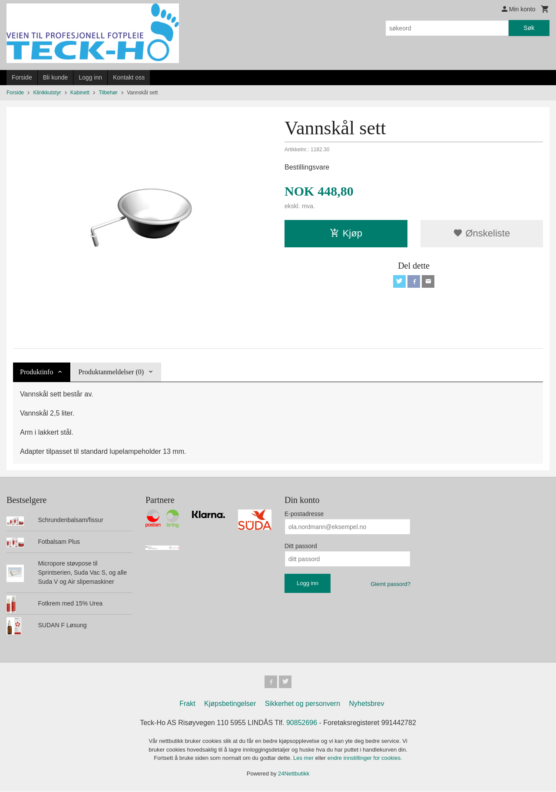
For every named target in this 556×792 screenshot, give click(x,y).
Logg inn (90, 77)
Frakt (187, 705)
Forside (22, 77)
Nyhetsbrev (366, 705)
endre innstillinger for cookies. (365, 759)
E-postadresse (304, 513)
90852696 (301, 724)
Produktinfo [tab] (36, 372)
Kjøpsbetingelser (230, 705)
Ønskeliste (481, 233)
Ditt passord (301, 545)
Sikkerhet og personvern (302, 705)
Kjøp (346, 233)
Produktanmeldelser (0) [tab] (111, 372)
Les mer (304, 759)
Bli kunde (55, 77)
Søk (528, 27)
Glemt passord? (390, 584)
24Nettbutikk (293, 775)
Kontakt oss (129, 77)
